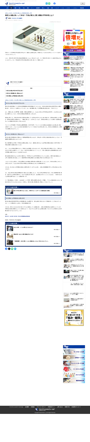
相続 (15, 7)
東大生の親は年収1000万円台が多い (14, 91)
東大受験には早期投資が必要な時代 (14, 96)
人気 (7, 7)
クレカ (62, 7)
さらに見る (74, 89)
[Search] (71, 3)
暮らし (43, 7)
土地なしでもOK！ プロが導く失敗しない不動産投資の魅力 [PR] (20, 100)
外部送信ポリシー (51, 406)
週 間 (69, 97)
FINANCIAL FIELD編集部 (17, 18)
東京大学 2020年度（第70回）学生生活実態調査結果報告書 (17, 216)
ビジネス (68, 7)
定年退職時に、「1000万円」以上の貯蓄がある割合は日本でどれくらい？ (77, 114)
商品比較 (82, 7)
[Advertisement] (33, 71)
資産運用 (38, 7)
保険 (28, 7)
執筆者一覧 (67, 406)
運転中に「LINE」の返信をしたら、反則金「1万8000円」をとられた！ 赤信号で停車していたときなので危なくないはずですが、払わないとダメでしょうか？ (77, 108)
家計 (52, 7)
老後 (48, 7)
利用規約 (33, 406)
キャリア (57, 7)
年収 (11, 7)
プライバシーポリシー (41, 406)
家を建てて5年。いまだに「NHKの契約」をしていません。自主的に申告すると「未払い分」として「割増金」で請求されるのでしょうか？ (77, 101)
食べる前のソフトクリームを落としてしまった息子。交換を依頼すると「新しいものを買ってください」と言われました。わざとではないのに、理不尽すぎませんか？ (77, 129)
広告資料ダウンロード (76, 406)
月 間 (79, 97)
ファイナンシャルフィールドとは (16, 406)
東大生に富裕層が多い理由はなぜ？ (14, 93)
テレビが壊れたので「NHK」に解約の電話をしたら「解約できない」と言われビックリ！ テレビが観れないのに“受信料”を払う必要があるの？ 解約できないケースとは (77, 121)
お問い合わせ (60, 406)
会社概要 (27, 406)
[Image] (15, 3)
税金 (19, 7)
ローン (32, 7)
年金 (24, 7)
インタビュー (75, 7)
